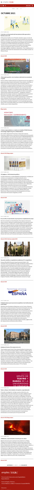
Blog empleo (4, 109)
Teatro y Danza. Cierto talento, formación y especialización (15, 390)
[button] (1, 5)
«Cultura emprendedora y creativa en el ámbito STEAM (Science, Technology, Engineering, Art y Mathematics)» (16, 130)
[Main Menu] (1, 2)
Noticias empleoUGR (12, 239)
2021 (17, 8)
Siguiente (24, 465)
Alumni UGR (4, 56)
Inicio (13, 8)
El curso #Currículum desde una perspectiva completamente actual (17, 218)
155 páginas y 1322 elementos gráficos (10, 174)
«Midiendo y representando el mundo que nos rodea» (14, 438)
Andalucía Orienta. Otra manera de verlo (11, 347)
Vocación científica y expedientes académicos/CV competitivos (16, 260)
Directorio (3, 488)
